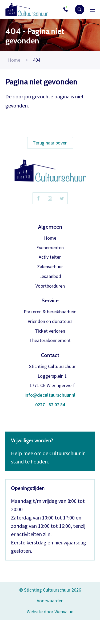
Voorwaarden (50, 600)
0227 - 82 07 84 (50, 405)
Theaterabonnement (50, 340)
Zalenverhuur (50, 267)
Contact (50, 355)
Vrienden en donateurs (50, 321)
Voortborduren (50, 286)
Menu (92, 10)
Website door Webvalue (50, 612)
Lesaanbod (50, 276)
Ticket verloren (50, 331)
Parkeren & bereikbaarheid (50, 312)
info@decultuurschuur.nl (50, 395)
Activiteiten (50, 257)
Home (14, 60)
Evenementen (50, 248)
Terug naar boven (50, 143)
